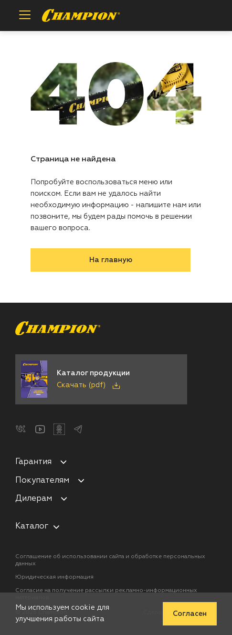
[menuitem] (116, 463)
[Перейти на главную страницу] (81, 15)
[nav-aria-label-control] (56, 526)
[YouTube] (40, 429)
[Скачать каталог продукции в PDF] (101, 379)
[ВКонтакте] (21, 429)
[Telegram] (78, 429)
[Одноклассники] (59, 429)
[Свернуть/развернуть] (63, 462)
